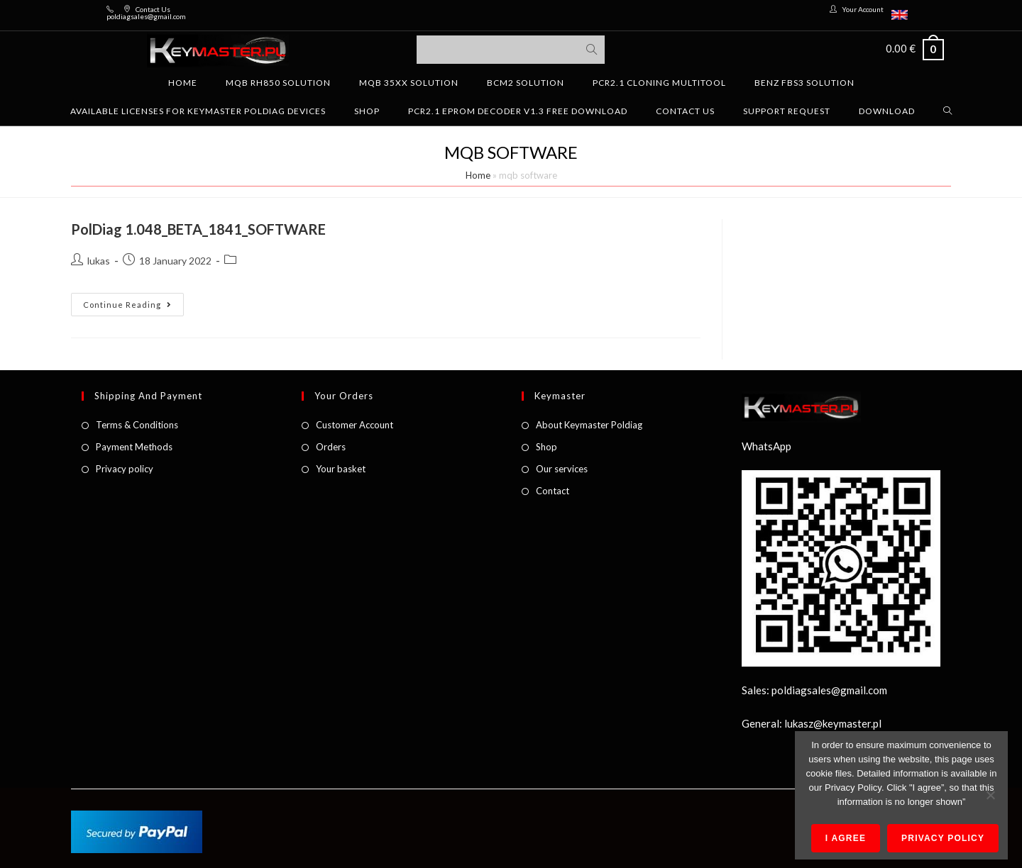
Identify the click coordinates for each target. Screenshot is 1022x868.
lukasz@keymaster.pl (832, 723)
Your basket (341, 468)
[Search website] (948, 111)
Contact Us (153, 9)
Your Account (863, 9)
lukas (98, 261)
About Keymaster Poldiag (589, 424)
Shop (546, 446)
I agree (845, 838)
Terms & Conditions (137, 424)
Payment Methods (134, 446)
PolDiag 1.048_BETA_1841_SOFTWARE (198, 229)
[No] (990, 795)
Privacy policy (124, 468)
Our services (562, 468)
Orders (331, 446)
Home (478, 175)
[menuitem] (899, 15)
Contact (552, 490)
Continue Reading (133, 301)
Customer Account (354, 424)
